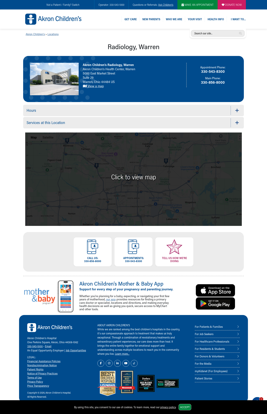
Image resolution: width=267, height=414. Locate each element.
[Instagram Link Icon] (109, 363)
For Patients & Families (209, 326)
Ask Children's (165, 4)
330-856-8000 (213, 82)
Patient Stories (203, 378)
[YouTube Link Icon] (125, 363)
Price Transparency (38, 385)
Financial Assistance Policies (43, 361)
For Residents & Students (210, 349)
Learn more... (122, 353)
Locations (53, 34)
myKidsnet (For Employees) (211, 371)
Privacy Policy (35, 381)
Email (48, 346)
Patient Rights (35, 369)
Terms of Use (34, 377)
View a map (93, 86)
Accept (185, 407)
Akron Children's (35, 34)
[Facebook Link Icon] (100, 363)
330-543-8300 (213, 71)
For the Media (203, 363)
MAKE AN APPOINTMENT (198, 4)
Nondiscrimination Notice (42, 365)
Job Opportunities (76, 350)
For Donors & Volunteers (209, 356)
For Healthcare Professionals (212, 341)
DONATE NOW (232, 4)
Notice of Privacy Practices (42, 373)
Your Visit (195, 19)
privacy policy (168, 407)
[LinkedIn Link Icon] (117, 363)
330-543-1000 (35, 346)
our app (111, 299)
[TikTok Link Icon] (134, 363)
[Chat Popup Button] (254, 399)
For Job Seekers (204, 334)
